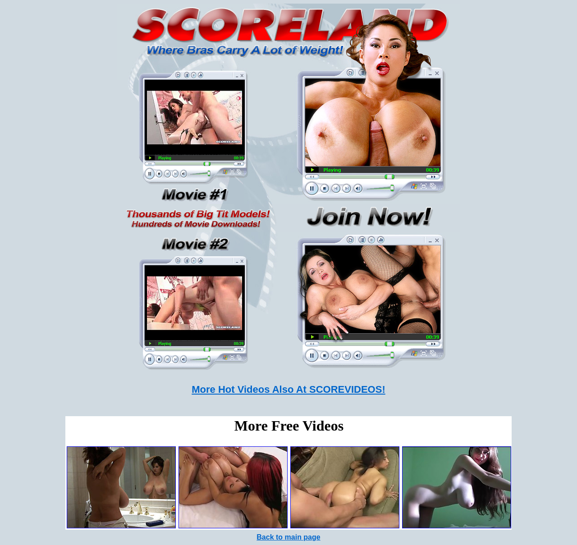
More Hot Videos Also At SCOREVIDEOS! (288, 389)
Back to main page (288, 537)
